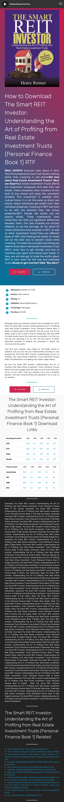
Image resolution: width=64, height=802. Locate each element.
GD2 (28, 444)
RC (55, 444)
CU (34, 444)
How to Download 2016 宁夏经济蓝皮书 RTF (24, 795)
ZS (48, 444)
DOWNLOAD (44, 272)
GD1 (41, 444)
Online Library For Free (20, 4)
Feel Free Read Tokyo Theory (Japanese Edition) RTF (28, 749)
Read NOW (19, 272)
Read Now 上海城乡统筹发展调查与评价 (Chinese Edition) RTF (31, 770)
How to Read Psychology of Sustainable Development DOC (30, 767)
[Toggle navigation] (60, 3)
